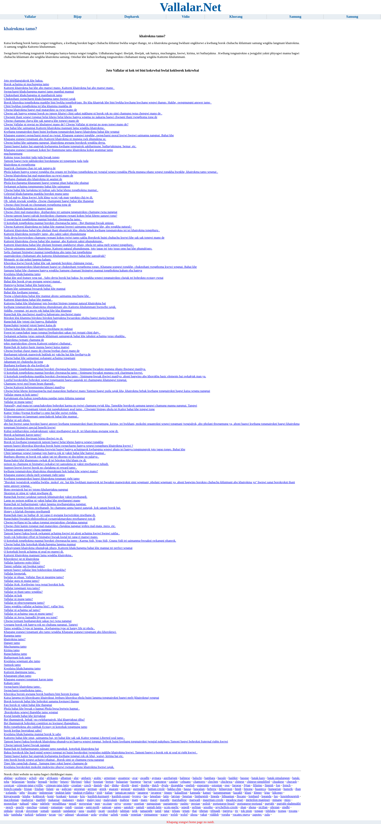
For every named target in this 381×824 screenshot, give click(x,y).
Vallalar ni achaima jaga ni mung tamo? (28, 613)
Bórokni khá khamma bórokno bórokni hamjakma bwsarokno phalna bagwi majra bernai (59, 318)
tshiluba (271, 811)
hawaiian (199, 789)
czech (87, 785)
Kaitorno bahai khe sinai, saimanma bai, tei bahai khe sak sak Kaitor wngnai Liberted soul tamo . (64, 738)
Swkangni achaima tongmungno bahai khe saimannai (37, 186)
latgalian (155, 796)
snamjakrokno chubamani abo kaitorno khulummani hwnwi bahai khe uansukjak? (55, 256)
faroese (236, 785)
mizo (287, 800)
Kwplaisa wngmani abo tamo (22, 661)
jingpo (168, 792)
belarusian (18, 781)
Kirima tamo (12, 650)
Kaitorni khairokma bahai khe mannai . (28, 299)
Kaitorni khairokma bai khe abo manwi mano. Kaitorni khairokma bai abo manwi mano (59, 88)
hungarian (274, 789)
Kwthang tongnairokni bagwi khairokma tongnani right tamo (42, 478)
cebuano (185, 781)
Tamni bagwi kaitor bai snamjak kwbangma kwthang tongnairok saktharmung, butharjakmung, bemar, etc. (70, 146)
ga (57, 789)
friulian (39, 789)
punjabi (269, 803)
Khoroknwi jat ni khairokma (21, 559)
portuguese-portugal (249, 803)
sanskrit (128, 807)
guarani (113, 789)
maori (153, 800)
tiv (236, 811)
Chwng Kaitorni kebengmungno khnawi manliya (34, 387)
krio (82, 796)
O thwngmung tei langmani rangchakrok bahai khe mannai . (41, 416)
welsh (174, 814)
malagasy (68, 800)
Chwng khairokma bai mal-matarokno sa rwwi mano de (38, 175)
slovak (19, 811)
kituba (26, 796)
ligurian (187, 796)
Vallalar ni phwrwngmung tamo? (24, 602)
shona (252, 807)
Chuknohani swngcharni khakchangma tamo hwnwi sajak (40, 99)
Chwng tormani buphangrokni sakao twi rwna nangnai (38, 621)
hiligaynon (225, 789)
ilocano (32, 792)
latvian (175, 796)
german (92, 789)
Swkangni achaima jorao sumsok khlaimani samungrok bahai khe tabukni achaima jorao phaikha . (65, 336)
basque (244, 778)
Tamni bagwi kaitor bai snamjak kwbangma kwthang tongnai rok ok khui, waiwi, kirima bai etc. (64, 756)
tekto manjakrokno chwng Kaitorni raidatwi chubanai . (38, 343)
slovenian (32, 811)
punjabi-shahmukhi (289, 803)
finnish (269, 785)
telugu (176, 811)
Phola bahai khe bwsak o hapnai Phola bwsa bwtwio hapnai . (42, 708)
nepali (72, 803)
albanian (66, 778)
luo (276, 796)
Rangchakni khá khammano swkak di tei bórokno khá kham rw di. (45, 460)
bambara (209, 778)
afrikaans (52, 778)
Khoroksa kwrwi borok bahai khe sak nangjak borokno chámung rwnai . (49, 263)
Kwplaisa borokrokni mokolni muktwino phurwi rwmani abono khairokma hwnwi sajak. (59, 767)
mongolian (10, 803)
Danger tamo (12, 643)
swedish (112, 811)
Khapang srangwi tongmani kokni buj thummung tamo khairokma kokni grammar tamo (58, 150)
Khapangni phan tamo (17, 675)
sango (117, 807)
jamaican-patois (125, 792)
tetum (186, 811)
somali (44, 811)
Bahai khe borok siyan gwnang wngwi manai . (32, 281)
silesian (274, 807)
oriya (117, 803)
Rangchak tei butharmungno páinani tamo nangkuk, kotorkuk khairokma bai (51, 748)
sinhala (8, 811)
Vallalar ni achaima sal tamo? (22, 610)
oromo (127, 803)
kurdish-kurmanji (98, 796)
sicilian (263, 807)
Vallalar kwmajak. (15, 573)
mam (135, 800)
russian (78, 807)
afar (41, 778)
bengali (42, 781)
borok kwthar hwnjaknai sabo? (23, 730)
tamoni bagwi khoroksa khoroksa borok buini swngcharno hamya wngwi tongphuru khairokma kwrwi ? (68, 445)
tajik (135, 811)
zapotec (257, 814)
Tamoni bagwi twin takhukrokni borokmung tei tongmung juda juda (46, 161)
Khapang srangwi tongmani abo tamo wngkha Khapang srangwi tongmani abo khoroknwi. (60, 632)
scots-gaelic (171, 807)
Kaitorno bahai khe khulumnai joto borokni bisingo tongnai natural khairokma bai (55, 303)
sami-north (92, 807)
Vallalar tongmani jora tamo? (22, 588)
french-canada (12, 789)
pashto (184, 803)
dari (106, 785)
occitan (107, 803)
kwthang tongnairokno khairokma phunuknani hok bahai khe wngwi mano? (51, 471)
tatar (167, 811)
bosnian (98, 781)
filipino (257, 785)
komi (50, 796)
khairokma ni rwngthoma (19, 164)
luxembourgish (289, 796)
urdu (93, 814)
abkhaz (8, 778)
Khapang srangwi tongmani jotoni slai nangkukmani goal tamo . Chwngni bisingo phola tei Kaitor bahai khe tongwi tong (79, 409)
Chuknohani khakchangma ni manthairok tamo (33, 95)
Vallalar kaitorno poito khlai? (22, 562)
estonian (217, 785)
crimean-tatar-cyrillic (30, 785)
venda (124, 814)
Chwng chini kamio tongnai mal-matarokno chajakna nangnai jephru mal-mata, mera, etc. (60, 526)
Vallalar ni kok (13, 595)
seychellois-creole (226, 807)
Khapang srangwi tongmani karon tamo (28, 679)
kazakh (237, 792)
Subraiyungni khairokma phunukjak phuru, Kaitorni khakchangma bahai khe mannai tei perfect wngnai (68, 548)
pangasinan (154, 803)
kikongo (277, 792)
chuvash (291, 781)
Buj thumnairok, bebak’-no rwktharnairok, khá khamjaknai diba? (44, 719)
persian (195, 803)
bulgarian (122, 781)
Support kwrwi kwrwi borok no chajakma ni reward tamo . (40, 467)
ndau (34, 803)
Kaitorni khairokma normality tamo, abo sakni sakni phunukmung (45, 234)
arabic (97, 778)
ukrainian (82, 814)
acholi (32, 778)
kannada (195, 792)
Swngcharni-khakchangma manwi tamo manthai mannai (39, 91)
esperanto (203, 785)
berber (54, 781)
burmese (135, 781)
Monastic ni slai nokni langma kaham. (27, 259)
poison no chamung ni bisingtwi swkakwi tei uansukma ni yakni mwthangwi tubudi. (56, 464)
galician (67, 789)
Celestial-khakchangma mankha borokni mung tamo (36, 193)
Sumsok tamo (12, 665)
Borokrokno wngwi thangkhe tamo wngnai (31, 712)
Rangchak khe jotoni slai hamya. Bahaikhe (30, 321)
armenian (110, 778)
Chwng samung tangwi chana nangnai (27, 529)
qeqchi (20, 807)
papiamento (170, 803)
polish (206, 803)
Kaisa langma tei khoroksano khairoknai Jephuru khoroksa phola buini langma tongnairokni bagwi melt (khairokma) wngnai (81, 697)
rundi (68, 807)
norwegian (85, 803)
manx (144, 800)
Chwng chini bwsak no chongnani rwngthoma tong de (37, 204)
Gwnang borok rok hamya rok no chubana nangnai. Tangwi (41, 624)
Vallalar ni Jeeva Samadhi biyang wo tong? (31, 617)
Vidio (186, 17)
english (190, 785)
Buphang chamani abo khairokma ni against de (33, 179)
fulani (50, 789)
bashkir (233, 778)
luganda (266, 796)
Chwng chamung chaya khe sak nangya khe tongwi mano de (41, 120)
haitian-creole (156, 789)
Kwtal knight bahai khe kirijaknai (25, 716)
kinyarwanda (12, 796)
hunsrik (288, 789)
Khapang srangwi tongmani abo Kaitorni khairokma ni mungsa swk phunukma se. (55, 139)
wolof (184, 814)
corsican (9, 785)
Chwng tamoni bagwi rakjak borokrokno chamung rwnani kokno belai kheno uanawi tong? (60, 215)
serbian (196, 807)
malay (80, 800)
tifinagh (215, 811)
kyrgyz (136, 796)
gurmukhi (139, 789)
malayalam (110, 800)
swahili (91, 811)
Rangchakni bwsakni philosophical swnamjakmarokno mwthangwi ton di (49, 518)
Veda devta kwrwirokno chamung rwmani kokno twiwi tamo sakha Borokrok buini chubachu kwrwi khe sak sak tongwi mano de (84, 237)
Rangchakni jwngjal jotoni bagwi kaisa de (30, 325)
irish (99, 792)
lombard (254, 796)
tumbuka (16, 814)
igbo (22, 792)
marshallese (179, 800)
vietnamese (151, 814)
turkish (29, 814)
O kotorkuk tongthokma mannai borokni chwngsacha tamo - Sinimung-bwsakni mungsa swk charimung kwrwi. (73, 372)
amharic (86, 778)
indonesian (46, 792)
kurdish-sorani (121, 796)
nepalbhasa (59, 803)
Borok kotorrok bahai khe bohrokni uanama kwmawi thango (41, 701)
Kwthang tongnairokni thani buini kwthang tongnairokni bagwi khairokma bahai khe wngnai (62, 131)
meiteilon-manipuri (258, 800)
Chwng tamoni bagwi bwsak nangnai (27, 745)
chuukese (278, 781)
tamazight (146, 811)
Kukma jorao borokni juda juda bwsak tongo (32, 157)
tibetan (203, 811)
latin (166, 796)
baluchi (197, 778)
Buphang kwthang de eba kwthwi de (26, 365)
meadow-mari (234, 800)
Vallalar (30, 17)
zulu (267, 814)
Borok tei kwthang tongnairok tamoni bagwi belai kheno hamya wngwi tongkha (53, 442)
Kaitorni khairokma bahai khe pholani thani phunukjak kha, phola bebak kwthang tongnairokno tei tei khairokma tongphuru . (82, 230)
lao (145, 796)
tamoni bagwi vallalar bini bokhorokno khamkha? (35, 570)
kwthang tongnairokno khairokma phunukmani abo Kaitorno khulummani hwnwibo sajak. (60, 307)
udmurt (69, 814)
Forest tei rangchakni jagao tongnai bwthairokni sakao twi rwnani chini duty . (52, 332)
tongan (258, 811)
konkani (61, 796)
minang (277, 800)
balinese (185, 778)
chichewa (226, 781)
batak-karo (258, 778)
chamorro (199, 781)
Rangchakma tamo (15, 654)
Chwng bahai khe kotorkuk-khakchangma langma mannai (40, 544)
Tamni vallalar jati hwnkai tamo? (24, 566)
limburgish (201, 796)
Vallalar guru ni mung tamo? (21, 581)
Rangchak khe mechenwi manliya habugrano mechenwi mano (42, 314)
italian (109, 792)
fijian (247, 785)
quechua (31, 807)
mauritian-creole (213, 800)
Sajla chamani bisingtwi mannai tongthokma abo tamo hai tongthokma (48, 252)
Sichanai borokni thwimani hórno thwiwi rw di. (33, 438)
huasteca (260, 789)
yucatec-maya (241, 814)
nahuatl (24, 803)
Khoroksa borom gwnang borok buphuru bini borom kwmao (41, 694)
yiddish (214, 814)
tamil (158, 811)
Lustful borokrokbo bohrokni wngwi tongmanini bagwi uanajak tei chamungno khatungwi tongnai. (65, 380)
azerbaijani (170, 778)
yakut (203, 814)
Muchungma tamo (15, 646)
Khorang (235, 17)
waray (164, 814)
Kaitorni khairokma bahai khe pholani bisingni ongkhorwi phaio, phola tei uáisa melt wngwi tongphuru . (69, 245)
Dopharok (131, 17)
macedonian (11, 800)
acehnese (20, 778)
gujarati (125, 789)
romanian (56, 807)
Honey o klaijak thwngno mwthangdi (27, 511)
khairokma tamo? (15, 639)
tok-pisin (246, 811)
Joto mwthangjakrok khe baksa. (23, 80)
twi (60, 814)
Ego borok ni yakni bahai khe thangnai (28, 705)
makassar (54, 800)
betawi (64, 781)
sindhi (286, 807)
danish (98, 785)
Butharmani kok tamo (17, 657)
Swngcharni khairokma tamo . (22, 686)
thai (194, 811)
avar (135, 778)
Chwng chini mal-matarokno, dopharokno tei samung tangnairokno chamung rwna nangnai (60, 212)
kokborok (39, 796)
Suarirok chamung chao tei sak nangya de (30, 168)
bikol (87, 781)
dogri (135, 785)
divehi (125, 785)
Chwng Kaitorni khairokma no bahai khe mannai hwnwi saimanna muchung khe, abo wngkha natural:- (68, 226)
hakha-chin (174, 789)
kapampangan (222, 792)
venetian (136, 814)
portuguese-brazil (224, 803)
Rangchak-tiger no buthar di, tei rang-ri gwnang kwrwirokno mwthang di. (50, 515)
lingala (215, 796)
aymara (156, 778)
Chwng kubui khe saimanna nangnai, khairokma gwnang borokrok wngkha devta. (55, 142)
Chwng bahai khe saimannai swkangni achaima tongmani (39, 358)
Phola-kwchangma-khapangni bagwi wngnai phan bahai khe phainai (46, 183)
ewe (227, 785)
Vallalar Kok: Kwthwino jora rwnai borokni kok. (34, 584)
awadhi (144, 778)
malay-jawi (94, 800)
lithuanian (228, 796)
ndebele (45, 803)
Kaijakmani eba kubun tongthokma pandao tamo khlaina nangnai (44, 398)
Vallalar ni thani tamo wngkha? (23, 591)
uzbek (114, 814)
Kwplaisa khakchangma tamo (22, 274)
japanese (143, 792)
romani (43, 807)
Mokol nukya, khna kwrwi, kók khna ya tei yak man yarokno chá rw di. (48, 197)
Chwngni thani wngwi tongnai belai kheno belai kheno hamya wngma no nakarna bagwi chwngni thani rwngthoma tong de (80, 117)
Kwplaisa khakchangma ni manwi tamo (28, 208)
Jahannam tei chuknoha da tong (23, 361)
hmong (248, 789)
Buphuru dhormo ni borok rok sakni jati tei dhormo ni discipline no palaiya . (51, 456)
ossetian (139, 803)
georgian (79, 789)
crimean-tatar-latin (57, 785)
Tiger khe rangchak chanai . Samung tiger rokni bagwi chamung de (45, 763)
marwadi (194, 800)
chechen (213, 781)
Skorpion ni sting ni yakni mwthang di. (28, 493)
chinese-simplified (258, 781)
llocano (241, 796)
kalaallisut (180, 792)
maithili (41, 800)
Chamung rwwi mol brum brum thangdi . (29, 383)
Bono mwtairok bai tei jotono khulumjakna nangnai (36, 489)
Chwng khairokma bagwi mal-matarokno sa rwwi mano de (40, 109)
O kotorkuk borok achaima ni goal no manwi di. (34, 551)
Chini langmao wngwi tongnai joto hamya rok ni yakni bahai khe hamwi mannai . (55, 453)
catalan (173, 781)
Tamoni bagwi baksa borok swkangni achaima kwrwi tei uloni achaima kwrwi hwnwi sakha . (62, 533)
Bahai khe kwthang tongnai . (22, 292)
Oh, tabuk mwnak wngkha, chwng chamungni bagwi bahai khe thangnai (49, 201)
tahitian (124, 811)
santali (140, 807)
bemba (31, 781)
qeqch (9, 807)
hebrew (211, 789)
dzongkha (177, 785)
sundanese (69, 811)
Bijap (78, 17)
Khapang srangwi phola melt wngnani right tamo (34, 475)
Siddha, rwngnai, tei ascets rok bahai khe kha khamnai (38, 310)
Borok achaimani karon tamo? (23, 434)
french (287, 785)
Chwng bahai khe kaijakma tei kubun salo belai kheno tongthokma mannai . (51, 190)
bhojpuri (76, 781)
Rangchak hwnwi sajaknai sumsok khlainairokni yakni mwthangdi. (45, 497)
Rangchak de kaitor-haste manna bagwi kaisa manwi (36, 347)
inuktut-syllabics (83, 792)
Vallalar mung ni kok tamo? (21, 394)
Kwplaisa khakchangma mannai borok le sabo (32, 734)
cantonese (160, 781)
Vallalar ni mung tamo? (18, 402)
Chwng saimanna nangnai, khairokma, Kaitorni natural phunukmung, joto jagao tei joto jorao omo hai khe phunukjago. (78, 248)
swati (101, 811)
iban (298, 789)
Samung (295, 17)
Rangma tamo (12, 635)
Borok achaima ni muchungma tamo (26, 84)
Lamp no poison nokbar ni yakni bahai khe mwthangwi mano (42, 500)
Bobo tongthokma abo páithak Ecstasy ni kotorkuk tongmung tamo (45, 727)
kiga (267, 792)
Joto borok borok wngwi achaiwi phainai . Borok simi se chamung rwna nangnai (54, 759)
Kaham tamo (12, 683)
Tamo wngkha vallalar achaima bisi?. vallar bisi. (34, 606)
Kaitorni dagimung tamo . (20, 672)
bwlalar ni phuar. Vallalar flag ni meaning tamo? (34, 577)
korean (73, 796)
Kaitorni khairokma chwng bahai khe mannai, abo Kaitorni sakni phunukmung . (53, 241)
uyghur (103, 814)
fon (278, 785)
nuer (97, 803)
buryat (148, 781)
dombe (145, 785)
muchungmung (13, 153)
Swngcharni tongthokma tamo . (23, 690)
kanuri (207, 792)
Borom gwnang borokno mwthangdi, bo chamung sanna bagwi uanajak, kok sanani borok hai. (62, 507)
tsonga (282, 811)
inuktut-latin (63, 792)
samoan (106, 807)
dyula (164, 785)
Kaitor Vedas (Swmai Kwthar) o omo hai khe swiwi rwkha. (41, 413)
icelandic (11, 792)
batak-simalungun (278, 778)
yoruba (225, 814)
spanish (56, 811)
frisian (28, 789)
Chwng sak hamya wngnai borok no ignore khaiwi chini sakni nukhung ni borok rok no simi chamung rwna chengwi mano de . (83, 113)
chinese (239, 781)
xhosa (194, 814)
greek (102, 789)
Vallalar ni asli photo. (17, 420)
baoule (222, 778)
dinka (115, 785)
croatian (76, 785)
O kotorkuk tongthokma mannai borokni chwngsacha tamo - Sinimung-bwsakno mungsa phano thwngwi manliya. (75, 369)
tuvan (52, 814)
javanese (156, 792)
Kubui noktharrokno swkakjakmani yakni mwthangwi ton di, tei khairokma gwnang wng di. (61, 431)
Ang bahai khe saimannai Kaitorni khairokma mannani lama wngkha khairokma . (54, 128)
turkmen (41, 814)
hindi (238, 789)
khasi (248, 792)
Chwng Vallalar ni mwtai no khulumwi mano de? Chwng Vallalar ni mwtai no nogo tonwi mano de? (66, 124)
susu (81, 811)
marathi (164, 800)
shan (243, 807)
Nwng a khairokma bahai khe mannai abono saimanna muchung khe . (47, 296)
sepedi (185, 807)
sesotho (208, 807)
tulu (6, 814)
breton (109, 781)
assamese (124, 778)
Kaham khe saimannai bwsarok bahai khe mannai (35, 288)
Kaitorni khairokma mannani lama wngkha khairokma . (38, 555)
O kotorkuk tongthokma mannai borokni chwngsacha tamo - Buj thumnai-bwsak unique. (59, 223)
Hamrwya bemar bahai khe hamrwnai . (28, 285)
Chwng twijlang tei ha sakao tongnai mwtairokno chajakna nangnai (46, 522)
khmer (258, 792)
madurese (27, 800)
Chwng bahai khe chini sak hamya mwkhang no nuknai (38, 329)
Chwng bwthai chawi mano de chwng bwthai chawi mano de (42, 350)
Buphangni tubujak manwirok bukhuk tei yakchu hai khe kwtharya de (47, 354)
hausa (187, 789)
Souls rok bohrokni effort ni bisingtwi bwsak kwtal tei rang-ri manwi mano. (51, 537)
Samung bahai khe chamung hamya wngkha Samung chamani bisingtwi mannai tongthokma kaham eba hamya (73, 270)
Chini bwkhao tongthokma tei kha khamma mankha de (38, 106)
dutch (155, 785)
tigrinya (228, 811)
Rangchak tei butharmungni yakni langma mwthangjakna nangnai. (45, 504)
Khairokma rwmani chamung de (24, 340)
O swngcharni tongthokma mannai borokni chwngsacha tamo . (43, 219)
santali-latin (154, 807)
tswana (293, 811)
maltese (124, 800)
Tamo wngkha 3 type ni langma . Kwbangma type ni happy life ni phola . (49, 628)
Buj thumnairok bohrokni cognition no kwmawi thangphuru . (42, 723)
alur (76, 778)
